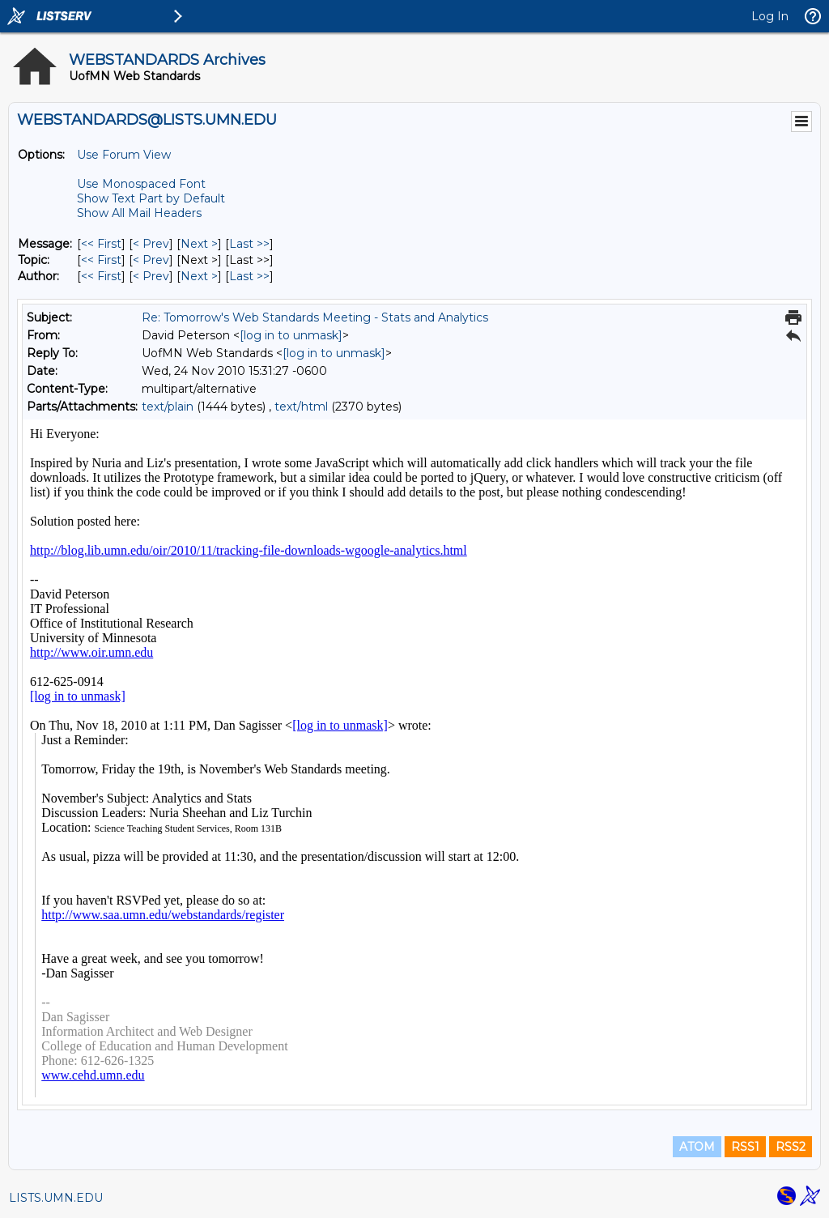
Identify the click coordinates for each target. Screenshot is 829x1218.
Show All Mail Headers (139, 213)
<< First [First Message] (101, 243)
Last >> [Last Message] (249, 243)
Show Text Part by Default (151, 198)
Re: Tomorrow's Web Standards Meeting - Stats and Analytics (315, 317)
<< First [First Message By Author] (101, 276)
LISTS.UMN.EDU (56, 1197)
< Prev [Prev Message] (151, 243)
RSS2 (791, 1146)
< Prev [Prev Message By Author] (151, 276)
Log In (770, 16)
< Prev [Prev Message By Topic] (151, 260)
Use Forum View (124, 154)
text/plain (167, 406)
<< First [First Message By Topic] (101, 260)
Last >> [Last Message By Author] (249, 276)
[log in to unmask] (291, 335)
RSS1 (745, 1146)
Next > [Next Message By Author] (199, 276)
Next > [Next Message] (199, 243)
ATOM (697, 1146)
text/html (301, 406)
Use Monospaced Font (141, 184)
